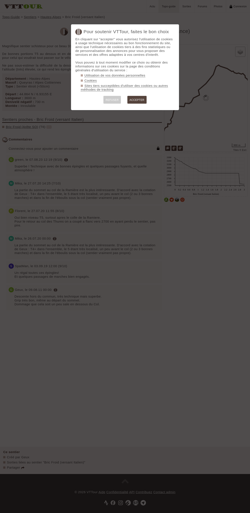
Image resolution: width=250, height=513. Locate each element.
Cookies (90, 80)
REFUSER (112, 99)
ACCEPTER (137, 99)
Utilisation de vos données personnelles (114, 75)
